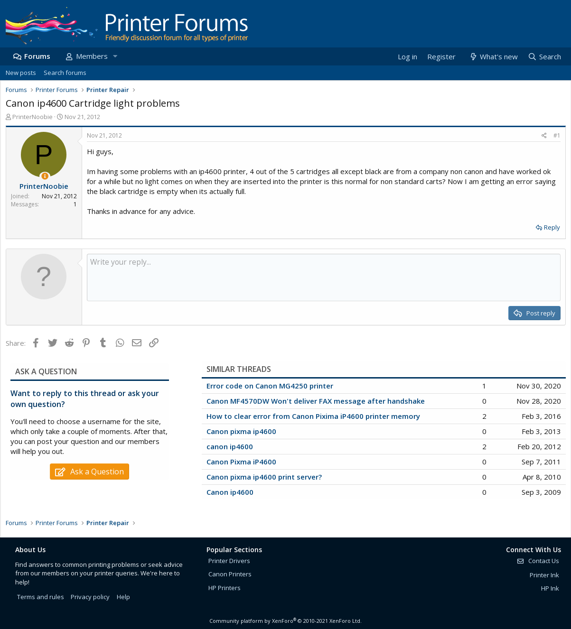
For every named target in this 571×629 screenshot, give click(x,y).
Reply (552, 227)
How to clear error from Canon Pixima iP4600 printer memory (313, 416)
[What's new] (493, 56)
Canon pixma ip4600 (241, 431)
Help (123, 596)
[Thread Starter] (44, 176)
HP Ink (550, 588)
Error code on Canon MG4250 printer (269, 385)
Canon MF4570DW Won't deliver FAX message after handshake (315, 401)
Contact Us (537, 560)
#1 (557, 135)
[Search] (544, 56)
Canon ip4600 (229, 492)
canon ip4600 (229, 446)
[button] (115, 56)
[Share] (544, 135)
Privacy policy (90, 596)
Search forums (65, 72)
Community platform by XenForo (285, 620)
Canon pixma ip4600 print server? (264, 476)
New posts (21, 72)
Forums (37, 56)
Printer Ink (544, 575)
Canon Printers (230, 574)
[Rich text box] (324, 277)
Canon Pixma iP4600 (241, 461)
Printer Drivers (229, 560)
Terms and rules (40, 596)
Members (92, 56)
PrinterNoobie (32, 116)
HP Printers (224, 587)
